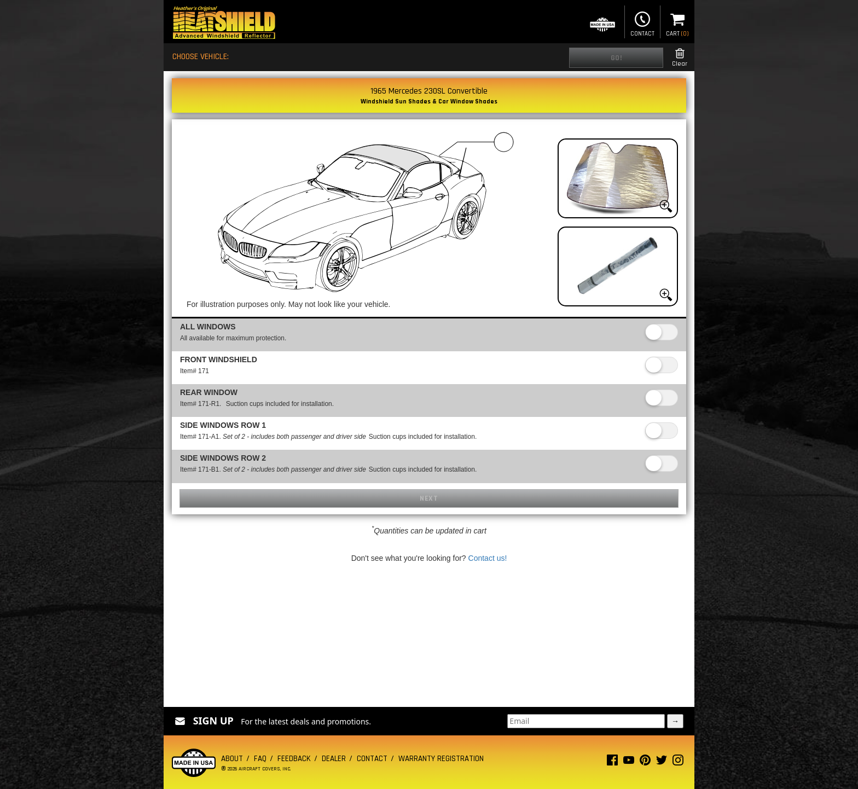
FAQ (260, 758)
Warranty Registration (441, 758)
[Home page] (224, 24)
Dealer (334, 758)
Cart (677, 23)
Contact (642, 23)
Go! (616, 58)
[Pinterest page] (645, 762)
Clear (679, 58)
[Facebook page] (612, 762)
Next (429, 498)
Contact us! (487, 558)
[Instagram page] (678, 762)
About (232, 758)
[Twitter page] (661, 762)
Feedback (294, 758)
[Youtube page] (628, 762)
